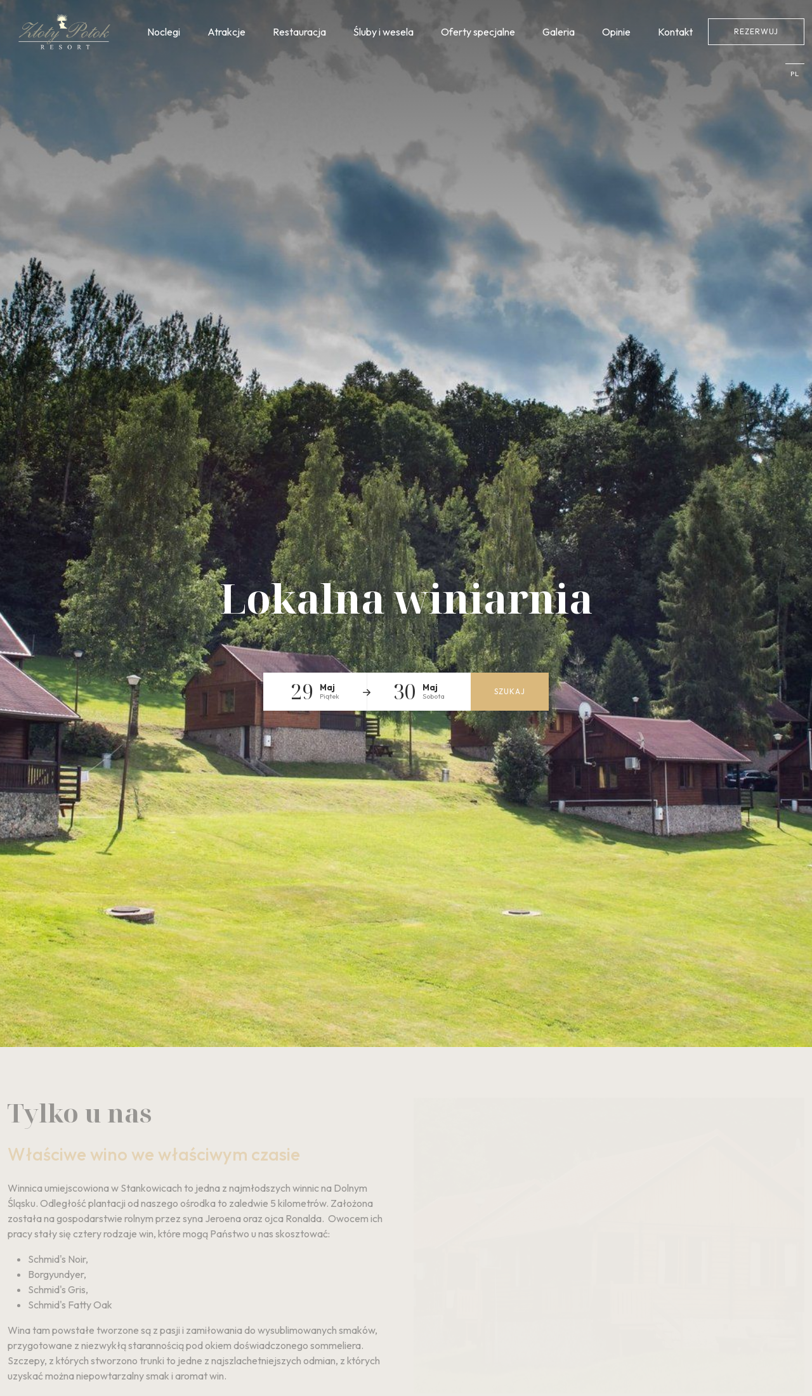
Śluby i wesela (383, 31)
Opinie (616, 31)
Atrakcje (226, 31)
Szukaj (509, 691)
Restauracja (299, 31)
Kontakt (675, 31)
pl (794, 73)
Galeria (558, 31)
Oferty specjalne (478, 31)
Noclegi (163, 31)
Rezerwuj (756, 31)
